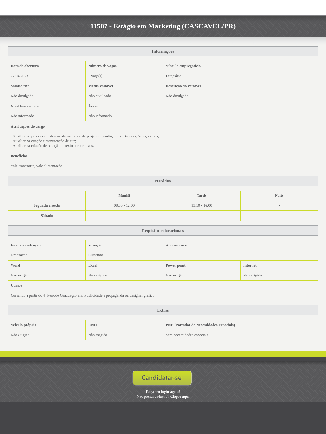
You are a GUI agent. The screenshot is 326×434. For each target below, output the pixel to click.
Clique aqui (180, 396)
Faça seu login (157, 391)
